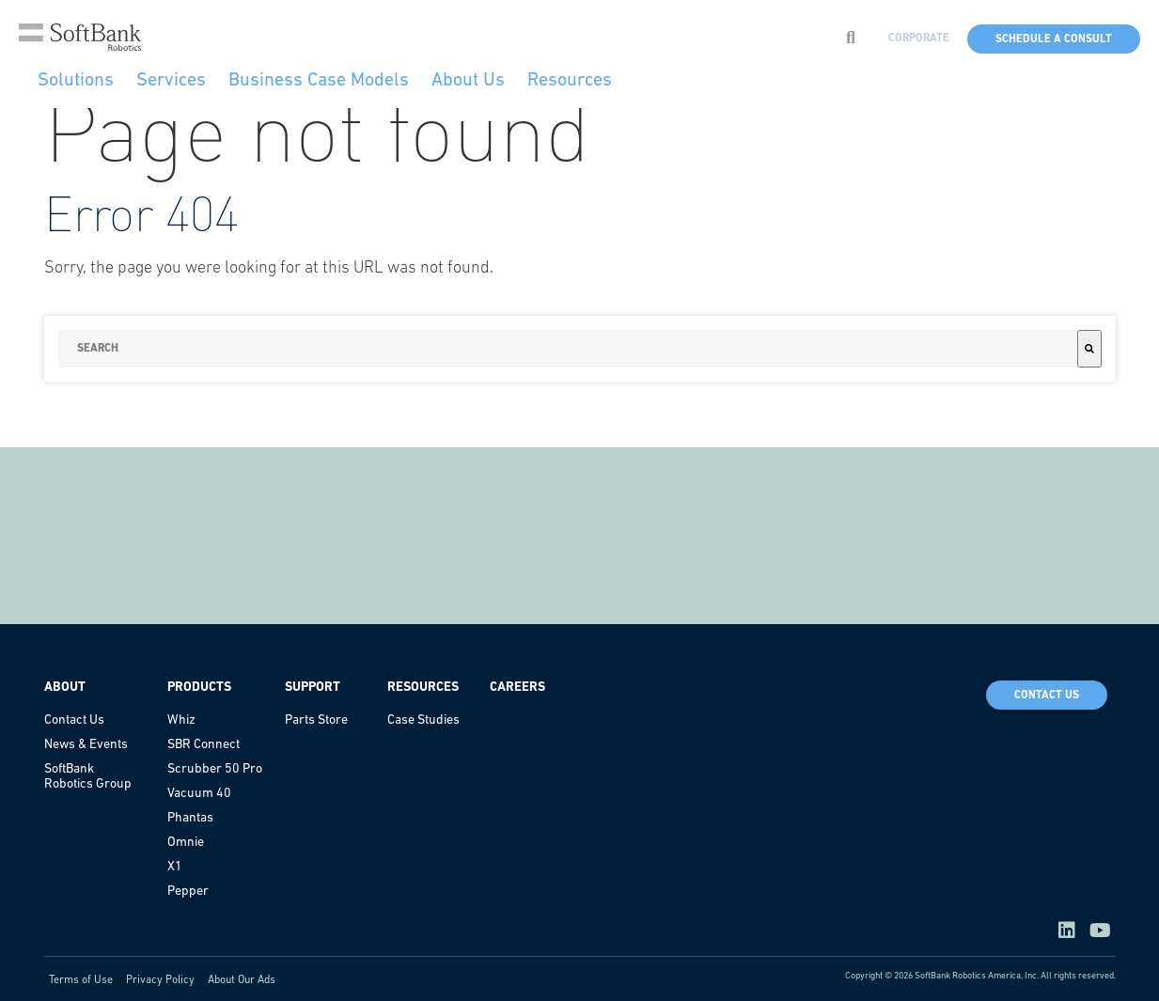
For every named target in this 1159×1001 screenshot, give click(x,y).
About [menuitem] (65, 687)
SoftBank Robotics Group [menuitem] (88, 776)
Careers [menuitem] (517, 687)
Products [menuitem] (199, 687)
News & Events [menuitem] (86, 745)
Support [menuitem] (312, 687)
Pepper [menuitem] (188, 891)
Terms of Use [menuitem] (81, 980)
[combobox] (567, 349)
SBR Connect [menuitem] (203, 745)
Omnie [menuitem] (185, 843)
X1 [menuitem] (174, 867)
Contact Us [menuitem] (74, 720)
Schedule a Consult (1053, 39)
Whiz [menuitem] (181, 720)
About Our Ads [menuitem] (241, 980)
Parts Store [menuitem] (316, 720)
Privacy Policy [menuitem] (160, 980)
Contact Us (1046, 695)
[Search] (1089, 349)
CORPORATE (918, 38)
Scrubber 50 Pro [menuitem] (214, 769)
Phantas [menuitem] (190, 818)
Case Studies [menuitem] (423, 720)
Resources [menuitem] (423, 687)
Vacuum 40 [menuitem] (199, 794)
